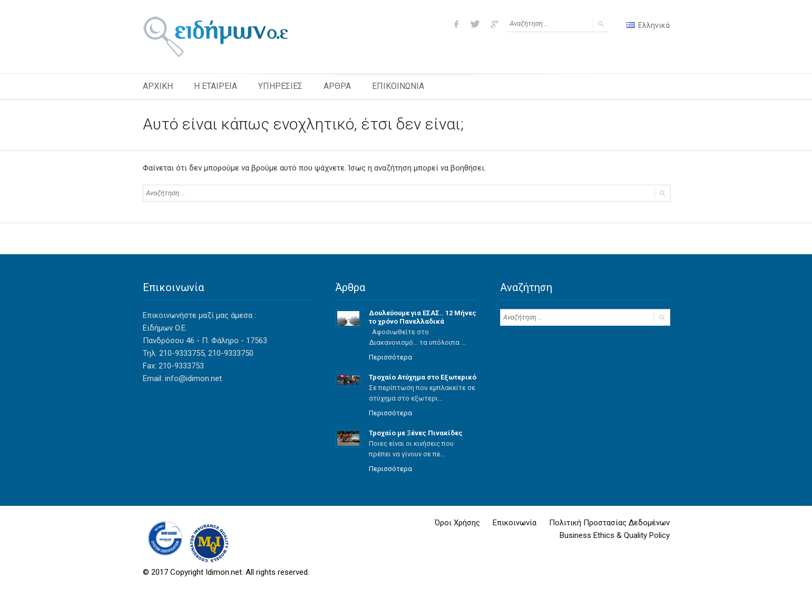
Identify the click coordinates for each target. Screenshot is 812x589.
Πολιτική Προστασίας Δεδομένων (609, 522)
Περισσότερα (390, 357)
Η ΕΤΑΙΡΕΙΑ (215, 86)
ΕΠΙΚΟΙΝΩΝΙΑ (398, 86)
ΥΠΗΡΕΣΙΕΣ (280, 86)
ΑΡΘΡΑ (337, 86)
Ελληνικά (648, 25)
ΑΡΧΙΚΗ (158, 86)
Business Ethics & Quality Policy (615, 535)
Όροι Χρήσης (457, 522)
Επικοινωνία (514, 522)
